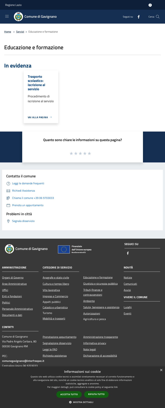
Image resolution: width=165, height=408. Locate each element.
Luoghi (128, 307)
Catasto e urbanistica (55, 307)
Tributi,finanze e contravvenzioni (92, 292)
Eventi (127, 313)
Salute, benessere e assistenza (101, 307)
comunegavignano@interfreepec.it (23, 361)
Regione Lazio (13, 5)
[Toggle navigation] (7, 16)
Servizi (20, 32)
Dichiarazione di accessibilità (100, 356)
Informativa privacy (94, 343)
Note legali (89, 349)
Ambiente (89, 301)
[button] (83, 402)
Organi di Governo (12, 277)
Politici (6, 302)
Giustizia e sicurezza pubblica (100, 283)
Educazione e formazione (98, 277)
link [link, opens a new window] (116, 387)
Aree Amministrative (14, 284)
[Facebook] (137, 16)
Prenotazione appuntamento (59, 337)
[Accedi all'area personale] (150, 5)
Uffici (5, 290)
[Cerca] (158, 17)
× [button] (161, 370)
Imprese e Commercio (55, 296)
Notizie (128, 277)
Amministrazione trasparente (100, 337)
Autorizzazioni (91, 313)
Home (7, 32)
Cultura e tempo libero (56, 284)
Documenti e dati (12, 315)
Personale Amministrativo (17, 309)
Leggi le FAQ (50, 349)
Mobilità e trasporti (54, 318)
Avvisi (127, 290)
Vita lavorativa (51, 290)
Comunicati (130, 284)
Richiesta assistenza (55, 356)
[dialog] (82, 387)
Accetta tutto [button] (69, 394)
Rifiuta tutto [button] (96, 394)
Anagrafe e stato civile (56, 277)
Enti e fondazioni (12, 296)
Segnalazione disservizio (57, 343)
